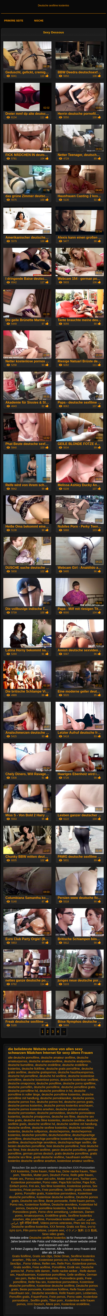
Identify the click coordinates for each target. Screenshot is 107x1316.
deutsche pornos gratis (78, 1101)
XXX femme (57, 1226)
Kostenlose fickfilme (37, 1204)
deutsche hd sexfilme (52, 1076)
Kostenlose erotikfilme (75, 1304)
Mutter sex (16, 1178)
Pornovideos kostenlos (60, 1219)
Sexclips (16, 1263)
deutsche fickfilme (33, 1068)
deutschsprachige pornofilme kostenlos (48, 1138)
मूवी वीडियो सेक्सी (29, 1223)
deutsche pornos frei (49, 1101)
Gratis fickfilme (21, 1256)
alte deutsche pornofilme (23, 1057)
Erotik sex (73, 1267)
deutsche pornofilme (47, 1087)
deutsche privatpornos (36, 1116)
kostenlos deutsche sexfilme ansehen (32, 1160)
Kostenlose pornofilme (51, 1274)
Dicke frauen (39, 1171)
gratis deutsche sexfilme (48, 1157)
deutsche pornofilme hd (23, 1090)
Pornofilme (59, 1267)
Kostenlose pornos (79, 1186)
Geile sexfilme (76, 1274)
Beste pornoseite (57, 1200)
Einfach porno (18, 1186)
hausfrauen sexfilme (78, 1157)
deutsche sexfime (19, 1127)
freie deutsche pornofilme (63, 1146)
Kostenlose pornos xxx (53, 1259)
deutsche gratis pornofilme (63, 1068)
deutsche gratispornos (42, 1072)
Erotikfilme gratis (55, 1215)
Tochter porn (88, 1178)
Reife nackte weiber (65, 1271)
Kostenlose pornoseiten (26, 1182)
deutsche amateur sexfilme (58, 1057)
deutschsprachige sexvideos (38, 1142)
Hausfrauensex (25, 1274)
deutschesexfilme (60, 1135)
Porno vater (50, 1182)
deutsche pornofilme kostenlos (61, 1094)
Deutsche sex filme (32, 1200)
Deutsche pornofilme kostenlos (45, 1208)
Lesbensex (76, 1212)
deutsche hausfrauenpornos (75, 1072)
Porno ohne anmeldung (53, 1212)
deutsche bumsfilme (21, 1065)
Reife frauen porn (70, 1293)
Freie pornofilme (52, 1189)
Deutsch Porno (59, 1175)
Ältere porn (53, 1304)
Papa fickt (89, 1182)
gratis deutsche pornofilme (71, 1153)
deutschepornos (59, 1131)
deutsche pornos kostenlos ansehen (31, 1109)
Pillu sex (31, 1259)
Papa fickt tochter (70, 1182)
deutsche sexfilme (73, 1120)
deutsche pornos (83, 1098)
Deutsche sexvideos (64, 1204)
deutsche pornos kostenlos (25, 1105)
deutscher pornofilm (34, 1135)
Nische (38, 20)
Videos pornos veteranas (56, 1223)
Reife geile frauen (81, 1175)
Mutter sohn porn (68, 1178)
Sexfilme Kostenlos (81, 1259)
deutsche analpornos (77, 1061)
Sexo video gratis (53, 1234)
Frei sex (34, 1186)
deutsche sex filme (63, 1116)
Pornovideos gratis (24, 1212)
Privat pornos (31, 1189)
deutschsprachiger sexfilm (74, 1142)
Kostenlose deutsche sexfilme (56, 1197)
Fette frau (55, 1171)
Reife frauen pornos (81, 1200)
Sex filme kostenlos (53, 1186)
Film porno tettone (34, 1230)
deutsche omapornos (21, 1083)
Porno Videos (31, 1263)
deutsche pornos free (21, 1101)
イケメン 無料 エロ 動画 (81, 1230)
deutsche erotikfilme (48, 1065)
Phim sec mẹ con (85, 1223)
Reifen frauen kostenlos (43, 1278)
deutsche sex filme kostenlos (42, 1120)
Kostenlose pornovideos (61, 1193)
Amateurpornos (34, 1215)
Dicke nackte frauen (75, 1171)
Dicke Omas (61, 1256)
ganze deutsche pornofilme (69, 1149)
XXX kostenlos (20, 1171)
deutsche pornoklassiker (55, 1098)
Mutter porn (41, 1175)
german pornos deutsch (38, 1153)
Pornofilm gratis (34, 1193)
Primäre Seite (13, 20)
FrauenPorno (39, 1296)
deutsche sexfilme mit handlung (77, 1124)
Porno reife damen (38, 1271)
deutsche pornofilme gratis (78, 1087)
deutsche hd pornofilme (23, 1076)
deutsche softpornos (35, 1131)
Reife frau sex (37, 1282)
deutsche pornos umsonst (72, 1109)
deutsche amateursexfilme (45, 1061)
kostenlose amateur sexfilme (75, 1160)
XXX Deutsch (35, 1304)
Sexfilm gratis (73, 1189)
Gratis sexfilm (22, 1267)
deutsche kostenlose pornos (41, 1079)
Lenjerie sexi (56, 1230)
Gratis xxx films (76, 1226)
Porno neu (16, 1204)
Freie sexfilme (41, 1267)
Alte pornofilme (34, 1219)
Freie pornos (57, 1296)
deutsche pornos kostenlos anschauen (68, 1105)
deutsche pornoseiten (21, 1113)
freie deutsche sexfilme (35, 1149)
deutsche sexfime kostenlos (49, 1127)
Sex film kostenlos (78, 1208)
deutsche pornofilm (20, 1087)
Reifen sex (49, 1263)
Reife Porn (64, 1263)
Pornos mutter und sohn (40, 1178)
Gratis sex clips (42, 1256)
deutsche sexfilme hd (41, 1124)
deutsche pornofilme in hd (55, 1090)
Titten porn (56, 1300)
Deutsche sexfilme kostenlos (53, 5)
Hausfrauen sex (19, 1293)
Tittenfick (26, 1175)
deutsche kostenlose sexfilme (79, 1079)
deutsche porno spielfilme (79, 1083)
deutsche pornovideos (51, 1113)
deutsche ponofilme (48, 1083)
